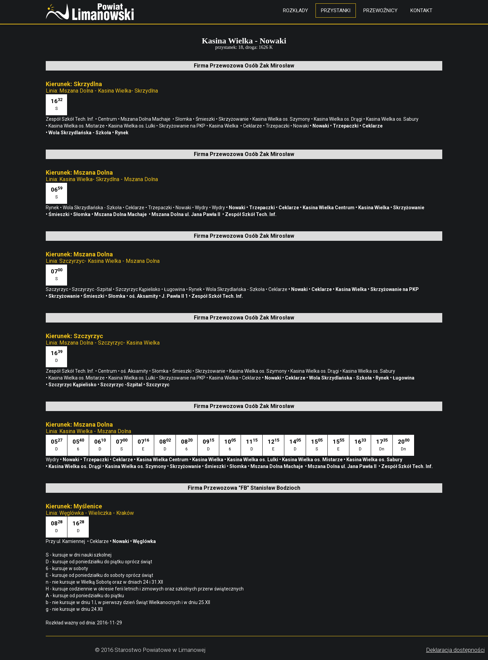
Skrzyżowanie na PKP (182, 126)
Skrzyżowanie (234, 119)
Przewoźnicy (380, 10)
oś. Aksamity (144, 296)
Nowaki (301, 126)
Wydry (202, 207)
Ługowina (175, 289)
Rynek (122, 132)
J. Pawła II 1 (175, 296)
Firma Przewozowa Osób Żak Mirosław (244, 65)
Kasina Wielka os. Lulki (132, 126)
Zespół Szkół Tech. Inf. (70, 119)
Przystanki (335, 10)
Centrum (108, 119)
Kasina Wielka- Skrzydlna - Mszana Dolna (108, 179)
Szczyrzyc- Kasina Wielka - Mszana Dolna (109, 261)
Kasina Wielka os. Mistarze (77, 126)
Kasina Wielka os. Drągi (338, 119)
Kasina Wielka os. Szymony (281, 119)
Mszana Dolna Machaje (146, 119)
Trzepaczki (278, 126)
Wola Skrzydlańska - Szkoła (80, 132)
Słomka (184, 119)
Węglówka (145, 541)
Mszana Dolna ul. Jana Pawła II (186, 214)
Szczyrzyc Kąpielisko (138, 289)
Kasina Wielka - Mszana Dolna (95, 431)
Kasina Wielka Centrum (329, 207)
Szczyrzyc (57, 289)
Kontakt (421, 10)
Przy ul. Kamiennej (66, 541)
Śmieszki (206, 119)
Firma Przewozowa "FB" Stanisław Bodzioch (244, 488)
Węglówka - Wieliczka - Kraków (96, 513)
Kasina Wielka (224, 126)
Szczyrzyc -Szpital (92, 289)
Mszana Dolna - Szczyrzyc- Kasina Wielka (109, 342)
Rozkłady (295, 10)
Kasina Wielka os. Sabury (393, 119)
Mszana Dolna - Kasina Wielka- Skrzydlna (108, 91)
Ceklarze (253, 126)
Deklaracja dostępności (455, 649)
